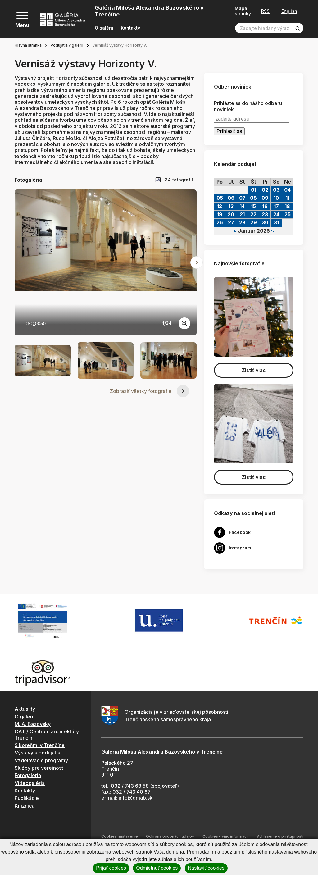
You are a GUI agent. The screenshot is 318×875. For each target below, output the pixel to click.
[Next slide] (196, 262)
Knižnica (24, 806)
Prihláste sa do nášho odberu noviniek (248, 106)
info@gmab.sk (135, 798)
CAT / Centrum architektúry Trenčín (47, 734)
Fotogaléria (28, 775)
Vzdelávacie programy (41, 760)
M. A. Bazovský (33, 724)
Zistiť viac (254, 370)
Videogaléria (30, 783)
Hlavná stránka (28, 45)
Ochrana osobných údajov (170, 836)
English (289, 11)
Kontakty (130, 27)
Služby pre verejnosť (39, 768)
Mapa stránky (243, 11)
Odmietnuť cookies (157, 868)
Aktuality (25, 709)
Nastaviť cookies (206, 868)
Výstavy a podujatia (37, 753)
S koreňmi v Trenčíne (40, 745)
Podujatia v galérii (67, 45)
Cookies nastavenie (119, 836)
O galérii (104, 27)
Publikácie (27, 798)
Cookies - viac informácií (225, 836)
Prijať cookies (111, 868)
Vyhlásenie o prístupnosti (280, 836)
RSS (265, 11)
